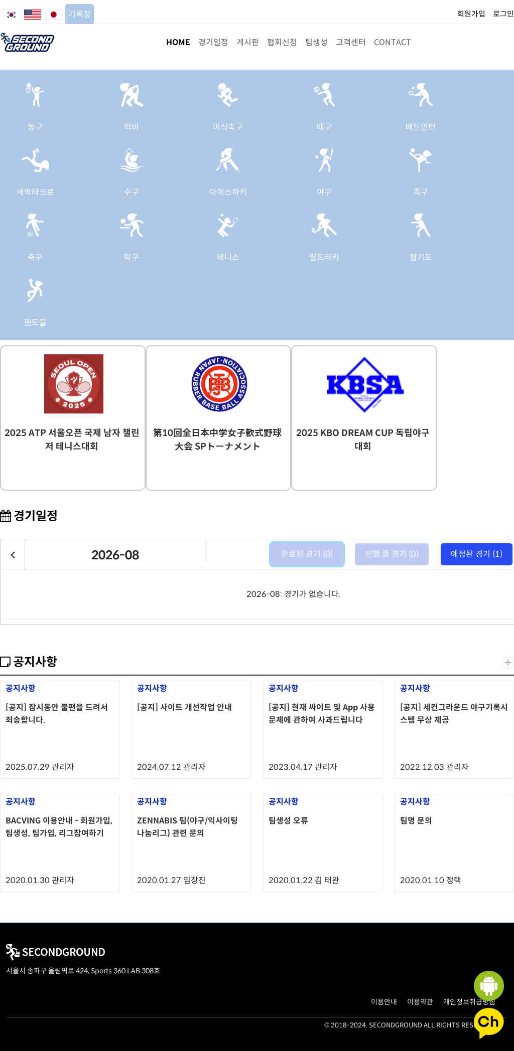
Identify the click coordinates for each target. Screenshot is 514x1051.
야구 (324, 192)
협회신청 (282, 42)
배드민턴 (421, 127)
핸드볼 (35, 322)
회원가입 (471, 14)
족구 (420, 192)
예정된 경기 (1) (476, 554)
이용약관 (420, 1001)
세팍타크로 (35, 192)
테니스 (228, 257)
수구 (131, 192)
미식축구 (228, 127)
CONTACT (392, 42)
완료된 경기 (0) (307, 554)
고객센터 (351, 42)
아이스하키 (228, 192)
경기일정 (213, 42)
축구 (35, 257)
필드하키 (324, 257)
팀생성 (316, 42)
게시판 (247, 42)
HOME (178, 42)
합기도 (421, 257)
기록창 (79, 14)
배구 (324, 127)
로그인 (503, 14)
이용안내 (384, 1001)
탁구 (131, 257)
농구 (35, 127)
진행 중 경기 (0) (392, 554)
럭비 (131, 127)
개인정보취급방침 (469, 1001)
